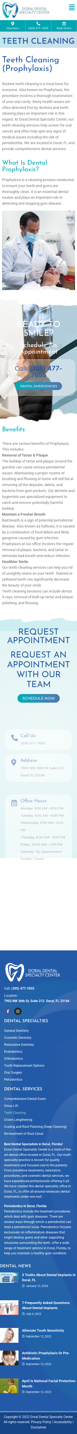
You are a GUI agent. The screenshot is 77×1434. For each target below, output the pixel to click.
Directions (13, 26)
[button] (72, 7)
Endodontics (13, 1052)
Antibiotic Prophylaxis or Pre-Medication (46, 1355)
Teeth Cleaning (15, 1113)
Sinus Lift (11, 1106)
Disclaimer (38, 1427)
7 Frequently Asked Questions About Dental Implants (46, 1305)
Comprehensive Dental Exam (25, 1099)
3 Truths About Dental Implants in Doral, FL (49, 1277)
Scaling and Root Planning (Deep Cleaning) (35, 1127)
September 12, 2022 (38, 1336)
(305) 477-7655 (38, 26)
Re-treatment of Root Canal (23, 1134)
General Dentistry (16, 1031)
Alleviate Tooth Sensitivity (43, 1330)
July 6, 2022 (33, 1313)
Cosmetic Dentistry (17, 1038)
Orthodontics (13, 1059)
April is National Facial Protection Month (49, 1383)
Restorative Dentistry (19, 1045)
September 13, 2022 (38, 1364)
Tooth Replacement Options (24, 1066)
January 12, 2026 (37, 1286)
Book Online (64, 26)
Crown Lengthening (18, 1120)
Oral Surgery (13, 1072)
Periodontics (13, 1079)
